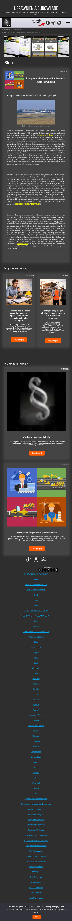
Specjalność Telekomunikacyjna (36, 841)
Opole (36, 694)
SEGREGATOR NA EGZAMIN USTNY (36, 616)
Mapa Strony (36, 647)
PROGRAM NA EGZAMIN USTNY (36, 632)
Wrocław (36, 700)
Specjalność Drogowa (36, 815)
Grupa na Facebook (35, 637)
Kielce (36, 658)
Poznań (36, 710)
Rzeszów (36, 679)
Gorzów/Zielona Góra (36, 726)
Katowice (36, 689)
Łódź (36, 663)
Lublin (36, 673)
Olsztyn (36, 705)
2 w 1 (36, 595)
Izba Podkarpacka (36, 888)
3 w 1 (36, 600)
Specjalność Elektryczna (36, 825)
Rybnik (36, 773)
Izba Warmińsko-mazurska (36, 862)
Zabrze (36, 762)
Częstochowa (36, 752)
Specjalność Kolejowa (36, 830)
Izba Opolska (36, 893)
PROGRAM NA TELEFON (36, 590)
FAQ (36, 579)
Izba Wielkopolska (36, 851)
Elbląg (36, 778)
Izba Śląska (36, 872)
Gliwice (36, 747)
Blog (36, 642)
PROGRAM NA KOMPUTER (36, 585)
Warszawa (36, 668)
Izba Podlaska (36, 882)
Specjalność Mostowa (36, 820)
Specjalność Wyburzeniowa (36, 846)
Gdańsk (36, 720)
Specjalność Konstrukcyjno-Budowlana (36, 804)
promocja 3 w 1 (22, 244)
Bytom (36, 767)
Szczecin (36, 731)
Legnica (36, 788)
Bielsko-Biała (36, 757)
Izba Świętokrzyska (36, 867)
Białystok (36, 653)
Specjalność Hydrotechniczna (36, 835)
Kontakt (36, 626)
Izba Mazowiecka (35, 898)
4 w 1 (36, 606)
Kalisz (36, 794)
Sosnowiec (36, 741)
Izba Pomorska (36, 877)
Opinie (36, 621)
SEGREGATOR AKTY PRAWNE (36, 611)
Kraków (36, 684)
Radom (36, 736)
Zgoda (36, 917)
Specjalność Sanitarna (36, 809)
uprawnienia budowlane (46, 135)
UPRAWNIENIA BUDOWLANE (36, 574)
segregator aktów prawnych (27, 204)
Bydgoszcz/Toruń (36, 715)
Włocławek (36, 783)
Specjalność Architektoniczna (36, 799)
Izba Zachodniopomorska (36, 856)
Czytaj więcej (19, 340)
